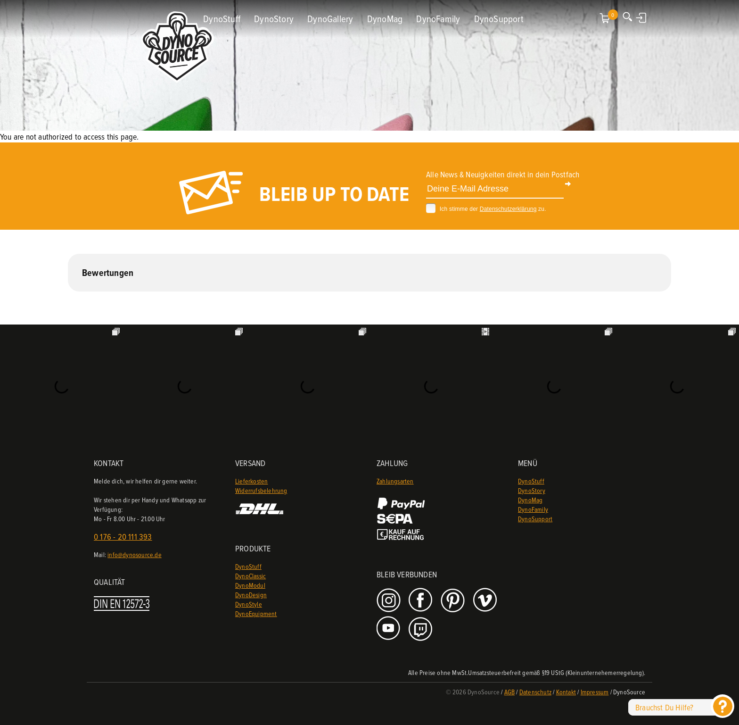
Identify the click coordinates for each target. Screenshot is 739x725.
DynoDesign (251, 594)
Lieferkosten (251, 480)
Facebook (422, 601)
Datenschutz (535, 691)
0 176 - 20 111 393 (123, 536)
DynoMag (384, 18)
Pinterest (454, 601)
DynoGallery (330, 18)
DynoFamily (438, 18)
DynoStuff (221, 18)
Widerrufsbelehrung (261, 490)
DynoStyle (248, 604)
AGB (509, 691)
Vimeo (486, 601)
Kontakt (566, 691)
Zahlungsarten (395, 480)
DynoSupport (499, 18)
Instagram (389, 601)
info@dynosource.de (134, 554)
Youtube (389, 629)
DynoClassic (250, 575)
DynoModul (250, 585)
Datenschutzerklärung (508, 209)
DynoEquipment (256, 613)
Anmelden (642, 17)
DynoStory (274, 18)
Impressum (595, 691)
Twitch (422, 629)
